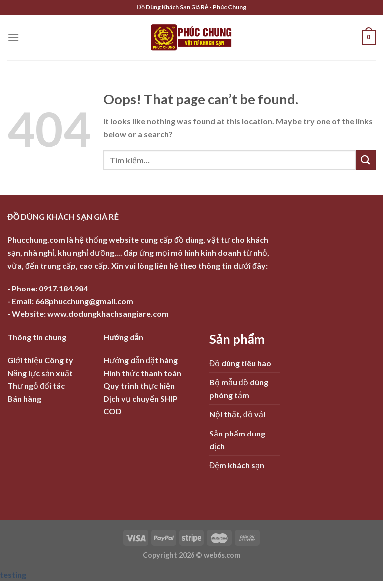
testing (13, 574)
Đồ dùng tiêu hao (240, 363)
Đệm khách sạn (237, 465)
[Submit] (366, 160)
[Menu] (13, 37)
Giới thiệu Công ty (40, 360)
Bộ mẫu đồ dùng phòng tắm (238, 388)
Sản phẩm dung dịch (237, 440)
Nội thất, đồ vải (237, 414)
